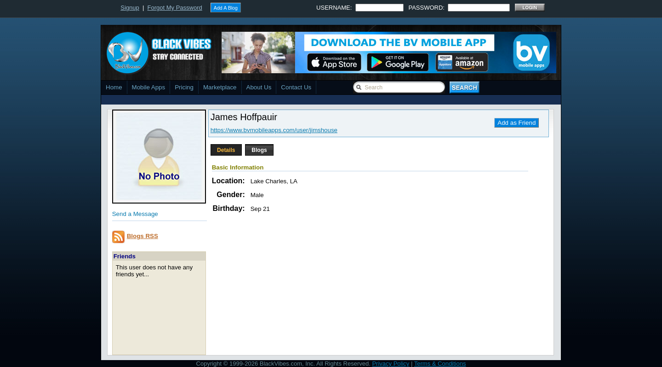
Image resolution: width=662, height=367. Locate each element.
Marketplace (220, 87)
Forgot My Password (175, 7)
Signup (129, 7)
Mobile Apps (149, 87)
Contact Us (296, 87)
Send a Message (135, 213)
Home (114, 87)
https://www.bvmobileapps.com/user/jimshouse (274, 130)
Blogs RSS (142, 236)
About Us (259, 87)
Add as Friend (516, 122)
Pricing (184, 87)
